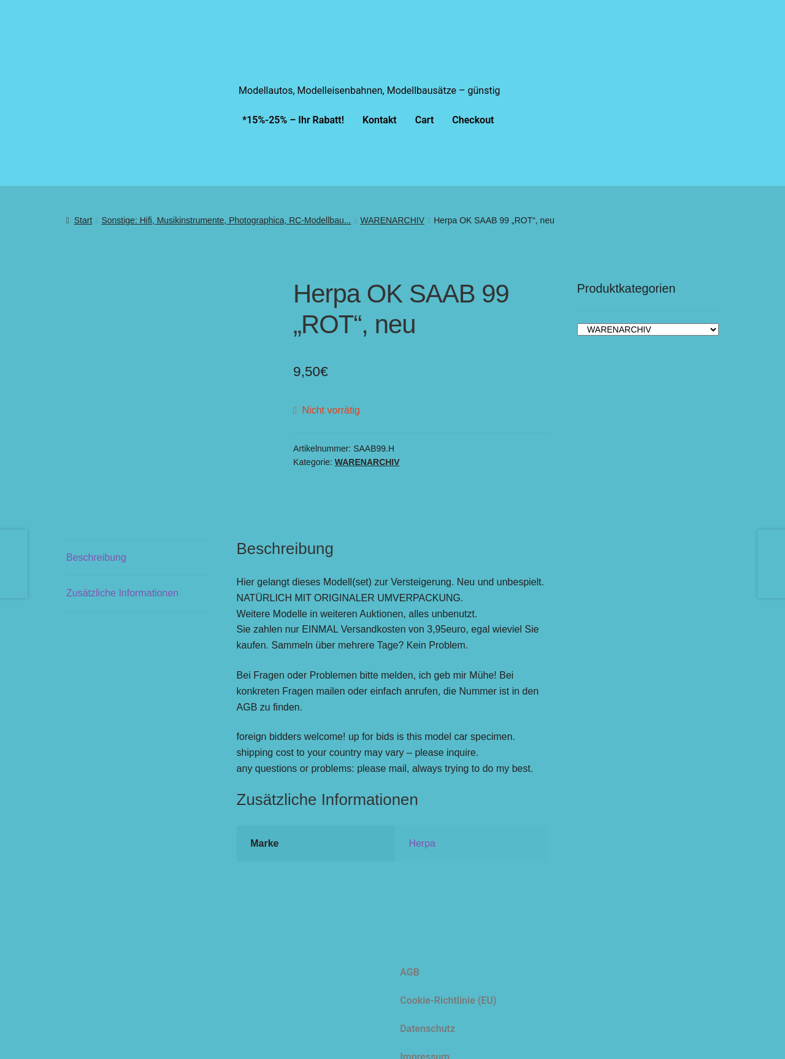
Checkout (473, 120)
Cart (424, 120)
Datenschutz (427, 1010)
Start (83, 220)
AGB (409, 954)
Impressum (425, 1038)
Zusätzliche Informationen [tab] (122, 574)
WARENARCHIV (393, 220)
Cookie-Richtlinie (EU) (448, 982)
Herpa (421, 825)
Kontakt (379, 120)
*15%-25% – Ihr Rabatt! (293, 120)
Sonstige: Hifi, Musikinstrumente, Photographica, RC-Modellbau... (226, 220)
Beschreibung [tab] (96, 539)
